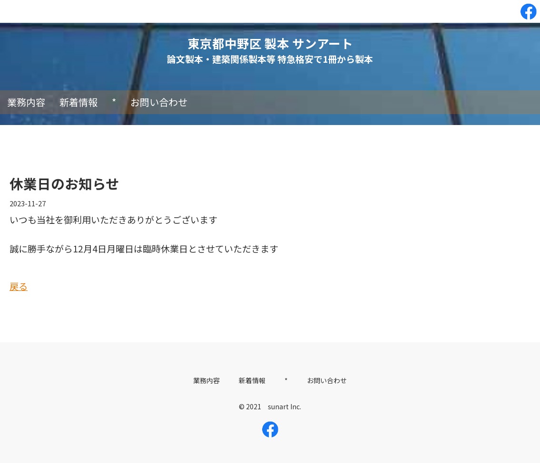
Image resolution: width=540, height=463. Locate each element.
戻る (19, 286)
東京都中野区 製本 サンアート (270, 43)
